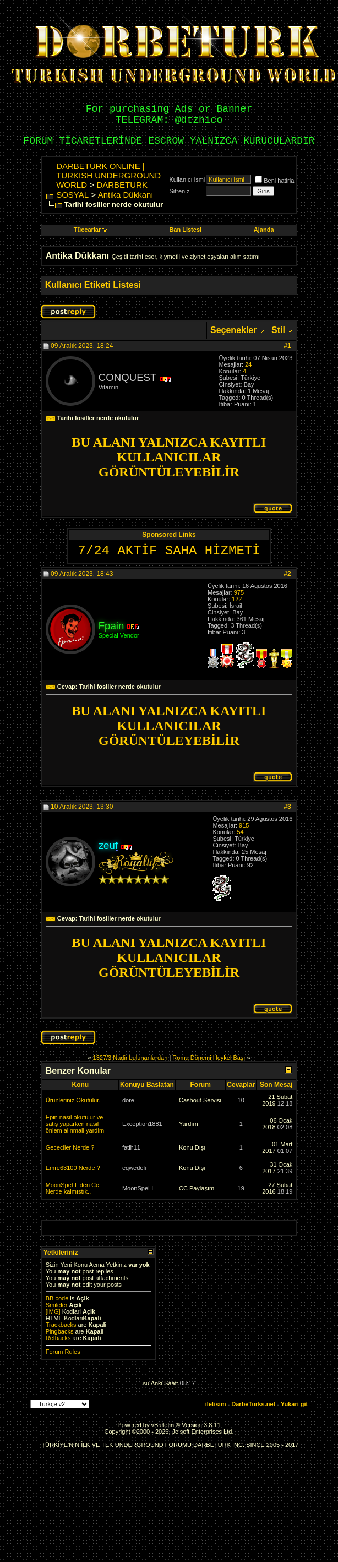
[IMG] (53, 1311)
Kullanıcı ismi (187, 179)
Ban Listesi (185, 229)
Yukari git (294, 1404)
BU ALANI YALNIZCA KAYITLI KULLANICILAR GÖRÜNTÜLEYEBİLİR (169, 457)
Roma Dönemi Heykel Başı (208, 1057)
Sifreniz (179, 191)
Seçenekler (233, 330)
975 (239, 592)
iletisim (215, 1404)
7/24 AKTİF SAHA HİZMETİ (169, 550)
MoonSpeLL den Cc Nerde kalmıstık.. (72, 1188)
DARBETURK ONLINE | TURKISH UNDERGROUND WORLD (108, 175)
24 (248, 364)
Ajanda (264, 229)
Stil (278, 330)
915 (244, 825)
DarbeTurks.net (253, 1404)
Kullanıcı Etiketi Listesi (93, 285)
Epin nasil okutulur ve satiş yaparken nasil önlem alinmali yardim (75, 1124)
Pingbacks (60, 1331)
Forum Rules (63, 1351)
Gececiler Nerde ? (70, 1147)
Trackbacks (61, 1324)
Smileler (57, 1305)
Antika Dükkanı (126, 194)
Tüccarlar (91, 229)
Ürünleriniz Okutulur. (73, 1100)
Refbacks (58, 1338)
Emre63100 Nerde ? (73, 1167)
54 (240, 832)
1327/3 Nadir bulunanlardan (130, 1057)
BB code (57, 1298)
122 (237, 599)
